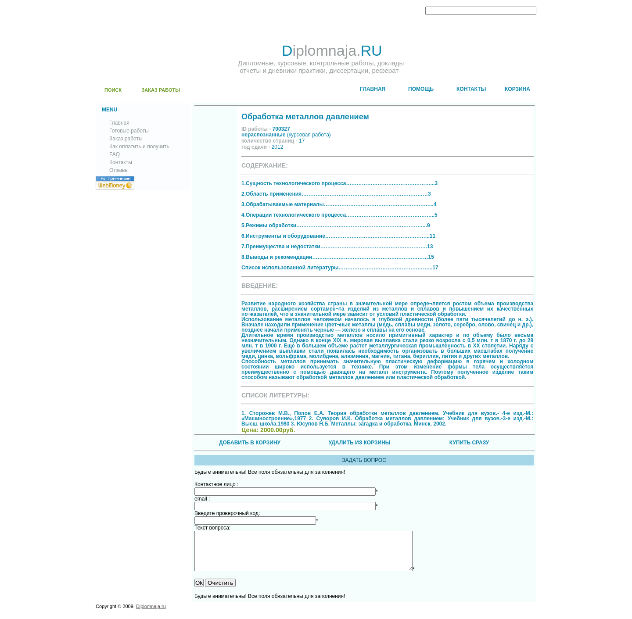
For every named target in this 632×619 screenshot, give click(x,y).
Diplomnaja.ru (151, 614)
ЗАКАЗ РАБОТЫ (160, 90)
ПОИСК (113, 90)
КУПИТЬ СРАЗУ (469, 443)
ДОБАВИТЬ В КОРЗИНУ (249, 443)
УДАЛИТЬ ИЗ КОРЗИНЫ (359, 443)
